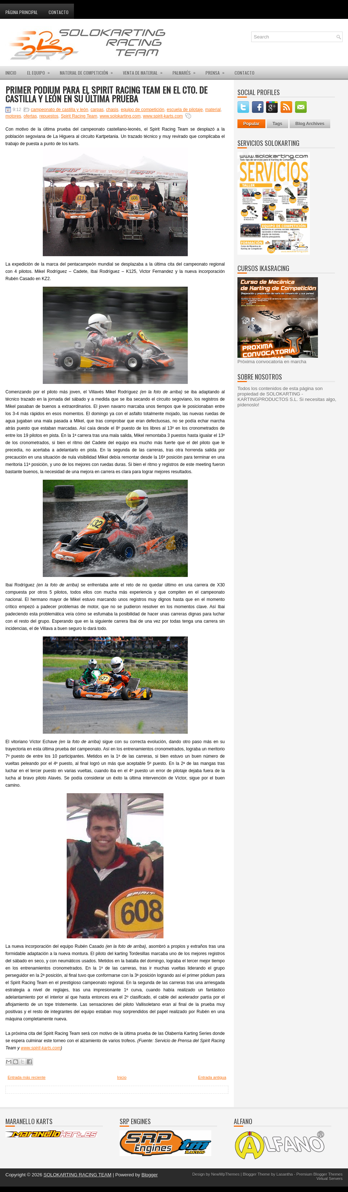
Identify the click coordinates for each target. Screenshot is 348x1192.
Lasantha (284, 1174)
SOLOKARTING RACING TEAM (77, 1174)
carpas (97, 109)
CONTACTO (244, 73)
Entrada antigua (212, 1077)
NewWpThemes (225, 1174)
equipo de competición (142, 109)
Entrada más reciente (27, 1077)
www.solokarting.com (120, 116)
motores (13, 116)
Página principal (21, 12)
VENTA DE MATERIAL (145, 71)
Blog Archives (309, 123)
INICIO (10, 73)
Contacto (59, 12)
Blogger (149, 1174)
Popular (251, 123)
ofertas (30, 116)
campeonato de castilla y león (59, 109)
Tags (277, 123)
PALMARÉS (186, 71)
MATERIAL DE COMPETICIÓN (88, 71)
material (213, 109)
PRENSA (217, 71)
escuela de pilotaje (185, 109)
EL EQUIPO (40, 71)
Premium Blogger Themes (319, 1174)
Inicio (122, 1077)
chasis (112, 109)
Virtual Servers (329, 1178)
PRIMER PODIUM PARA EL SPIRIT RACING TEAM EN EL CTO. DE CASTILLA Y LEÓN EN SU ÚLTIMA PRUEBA (106, 94)
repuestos (48, 116)
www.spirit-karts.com (163, 116)
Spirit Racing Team (79, 116)
